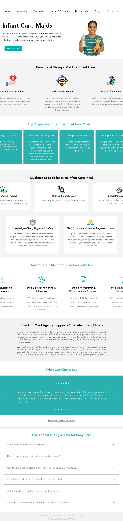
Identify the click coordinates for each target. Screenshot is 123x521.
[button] (38, 11)
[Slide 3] (58, 409)
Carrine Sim (62, 383)
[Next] (117, 395)
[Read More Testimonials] (61, 420)
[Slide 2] (55, 409)
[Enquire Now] (13, 48)
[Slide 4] (61, 409)
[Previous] (6, 395)
